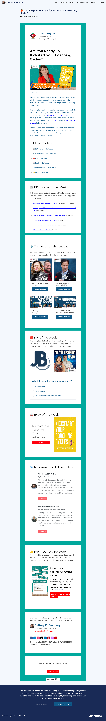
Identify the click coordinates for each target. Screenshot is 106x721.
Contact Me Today (53, 671)
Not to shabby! (40, 391)
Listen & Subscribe (39, 289)
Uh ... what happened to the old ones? (48, 396)
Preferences (45, 645)
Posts (56, 2)
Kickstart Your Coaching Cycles (57, 115)
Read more (58, 590)
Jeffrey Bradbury (15, 2)
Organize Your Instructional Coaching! (60, 595)
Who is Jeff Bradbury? (67, 2)
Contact (101, 2)
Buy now (41, 442)
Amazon (55, 120)
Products (93, 2)
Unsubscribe (35, 645)
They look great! (40, 386)
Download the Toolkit (63, 704)
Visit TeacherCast (82, 2)
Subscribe (43, 499)
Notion (70, 560)
